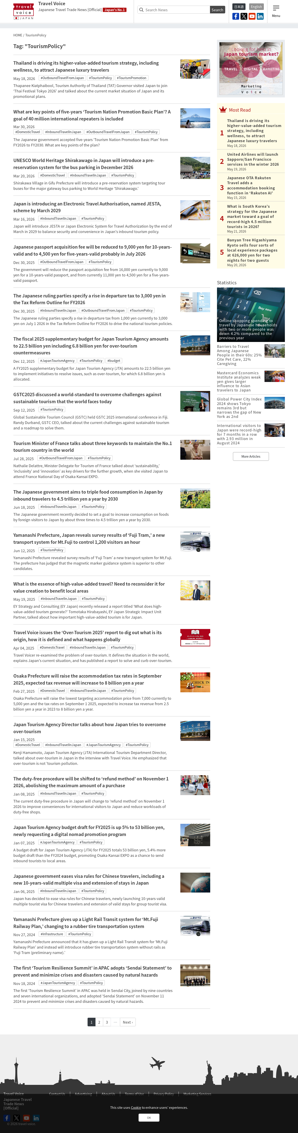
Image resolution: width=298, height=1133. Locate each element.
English (256, 6)
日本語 (239, 6)
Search (217, 9)
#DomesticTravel (27, 132)
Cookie (136, 1107)
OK (149, 1118)
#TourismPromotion (131, 77)
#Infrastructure (52, 934)
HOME (17, 35)
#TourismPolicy (100, 77)
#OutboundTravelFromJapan (62, 77)
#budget (113, 360)
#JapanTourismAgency (57, 360)
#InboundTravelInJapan (63, 132)
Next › (128, 1022)
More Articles (250, 456)
